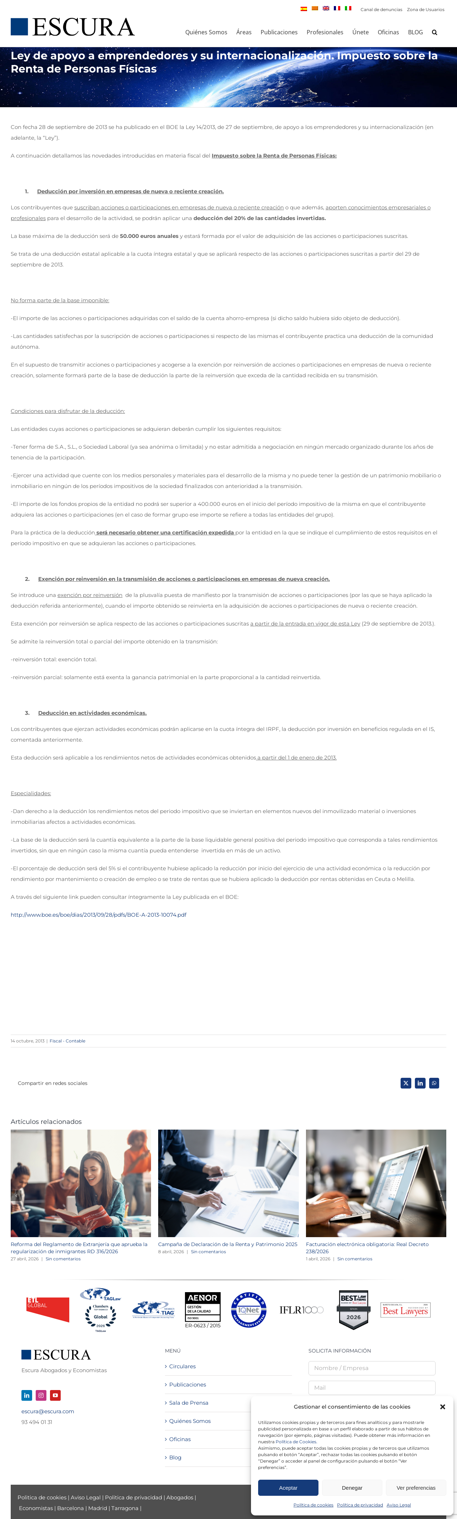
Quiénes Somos (190, 1421)
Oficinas (180, 1439)
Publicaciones (187, 1384)
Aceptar (288, 1488)
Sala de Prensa (189, 1402)
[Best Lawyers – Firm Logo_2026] (406, 1305)
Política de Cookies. (296, 1441)
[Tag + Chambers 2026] (100, 1289)
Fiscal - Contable (67, 1041)
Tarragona (125, 1508)
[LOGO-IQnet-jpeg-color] (249, 1294)
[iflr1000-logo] (302, 1306)
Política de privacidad (360, 1505)
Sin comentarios (63, 1258)
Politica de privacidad (133, 1497)
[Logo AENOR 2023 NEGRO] (203, 1294)
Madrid (97, 1508)
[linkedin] (26, 1395)
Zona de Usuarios (426, 9)
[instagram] (41, 1395)
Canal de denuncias (381, 9)
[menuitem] (304, 9)
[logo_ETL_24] (47, 1300)
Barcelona (70, 1508)
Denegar (352, 1488)
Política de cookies (313, 1505)
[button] (442, 1406)
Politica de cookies (42, 1497)
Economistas (36, 1508)
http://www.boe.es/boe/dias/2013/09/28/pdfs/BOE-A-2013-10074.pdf (98, 914)
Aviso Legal (399, 1505)
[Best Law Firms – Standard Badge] (354, 1293)
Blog (175, 1457)
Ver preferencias (416, 1488)
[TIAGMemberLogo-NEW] (153, 1304)
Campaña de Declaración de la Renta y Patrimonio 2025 (227, 1244)
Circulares (182, 1366)
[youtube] (55, 1395)
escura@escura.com (47, 1411)
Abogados (179, 1497)
